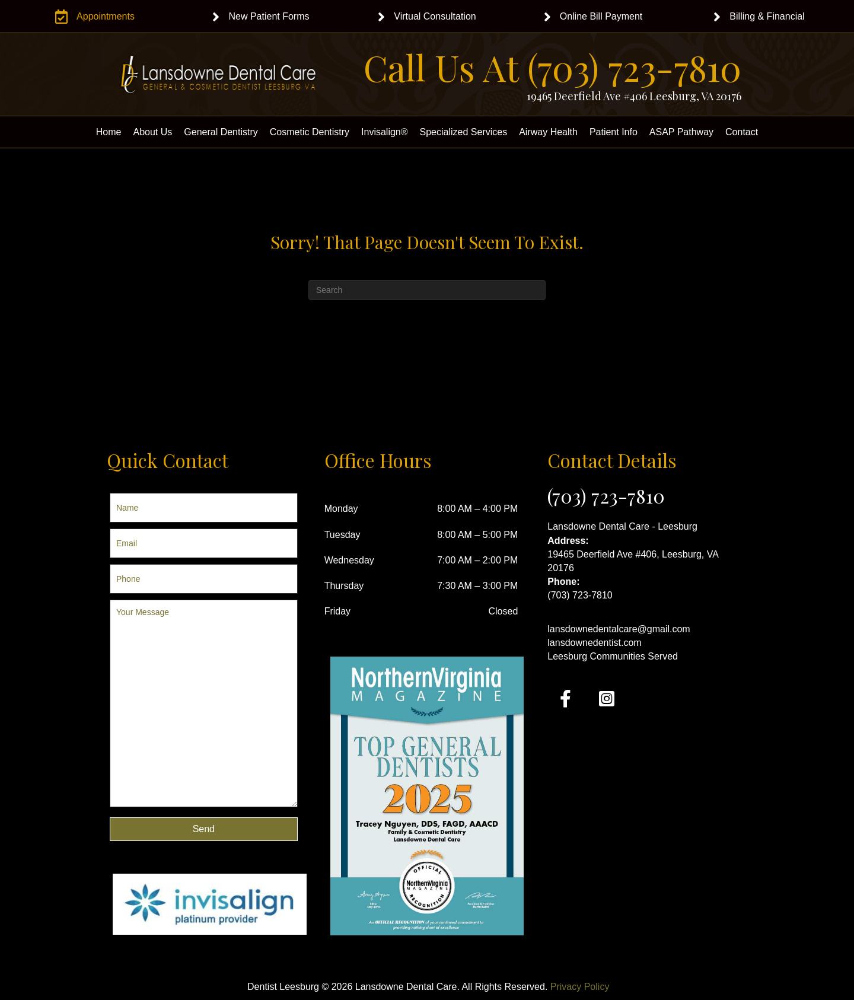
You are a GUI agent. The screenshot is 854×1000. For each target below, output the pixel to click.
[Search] (427, 290)
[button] (204, 829)
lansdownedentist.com (594, 643)
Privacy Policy (580, 987)
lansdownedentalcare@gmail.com (618, 629)
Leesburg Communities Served (612, 656)
